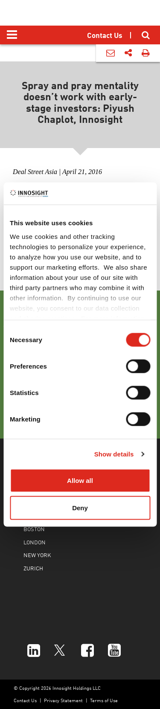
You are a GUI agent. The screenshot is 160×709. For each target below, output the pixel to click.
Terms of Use (104, 700)
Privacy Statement (63, 700)
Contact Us (25, 700)
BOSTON (34, 529)
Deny (80, 507)
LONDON (34, 542)
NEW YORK (37, 555)
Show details (114, 453)
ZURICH (33, 568)
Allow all (80, 480)
